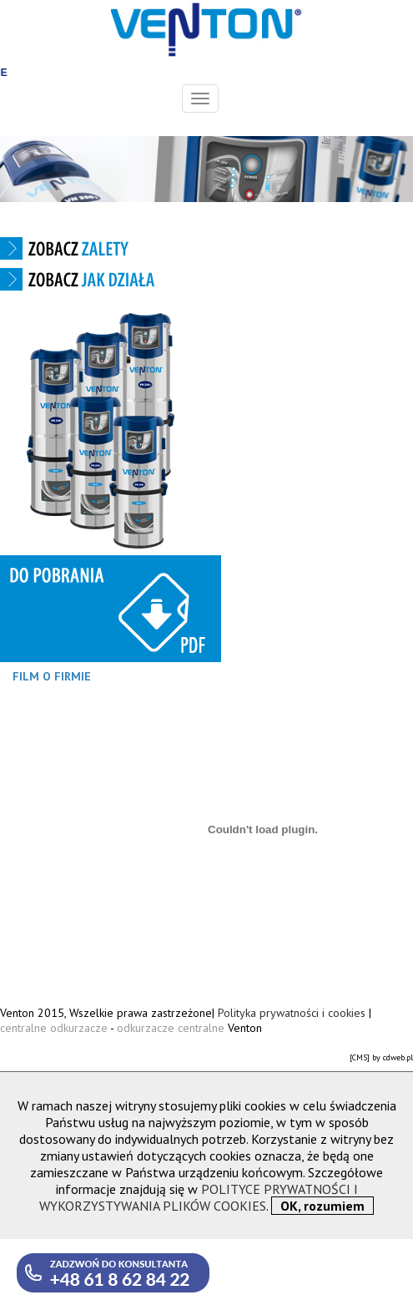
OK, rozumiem (322, 1205)
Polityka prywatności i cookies (291, 1012)
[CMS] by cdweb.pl (381, 1057)
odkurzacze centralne (170, 1027)
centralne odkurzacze (55, 1027)
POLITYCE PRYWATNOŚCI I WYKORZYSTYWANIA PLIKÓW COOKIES (198, 1197)
